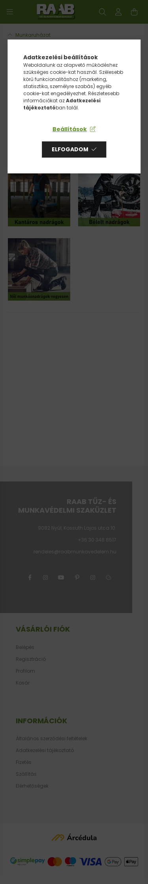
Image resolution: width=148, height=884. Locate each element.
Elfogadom (70, 149)
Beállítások (69, 129)
